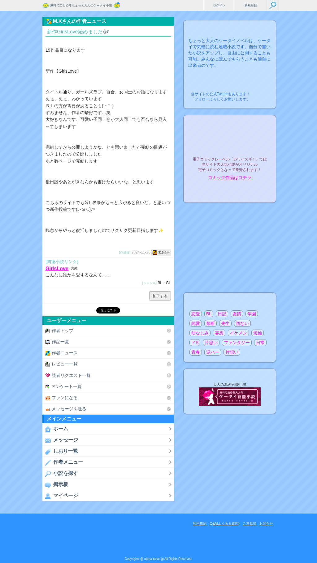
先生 (225, 323)
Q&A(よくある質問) (225, 523)
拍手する (160, 296)
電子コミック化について (229, 191)
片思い (211, 342)
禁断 (210, 323)
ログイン (219, 5)
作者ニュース (62, 353)
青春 (195, 352)
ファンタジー (237, 342)
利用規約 (199, 523)
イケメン (238, 333)
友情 (236, 313)
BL (208, 313)
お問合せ (266, 523)
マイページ (60, 496)
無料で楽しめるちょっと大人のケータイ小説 (81, 5)
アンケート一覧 (64, 386)
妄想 (219, 333)
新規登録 (251, 5)
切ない (242, 323)
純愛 (195, 323)
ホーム (55, 429)
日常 (260, 342)
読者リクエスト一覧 (68, 375)
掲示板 (55, 485)
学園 (251, 313)
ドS (194, 342)
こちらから (261, 92)
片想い (231, 352)
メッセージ (60, 440)
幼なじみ (200, 333)
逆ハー (212, 352)
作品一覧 (57, 341)
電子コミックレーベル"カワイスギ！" (229, 143)
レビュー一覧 (62, 364)
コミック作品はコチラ (229, 177)
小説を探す (60, 473)
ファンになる (62, 397)
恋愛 (195, 313)
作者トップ (59, 330)
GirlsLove (57, 268)
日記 (222, 313)
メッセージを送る (66, 409)
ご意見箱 (249, 523)
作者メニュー (62, 462)
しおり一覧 (60, 451)
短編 (257, 333)
